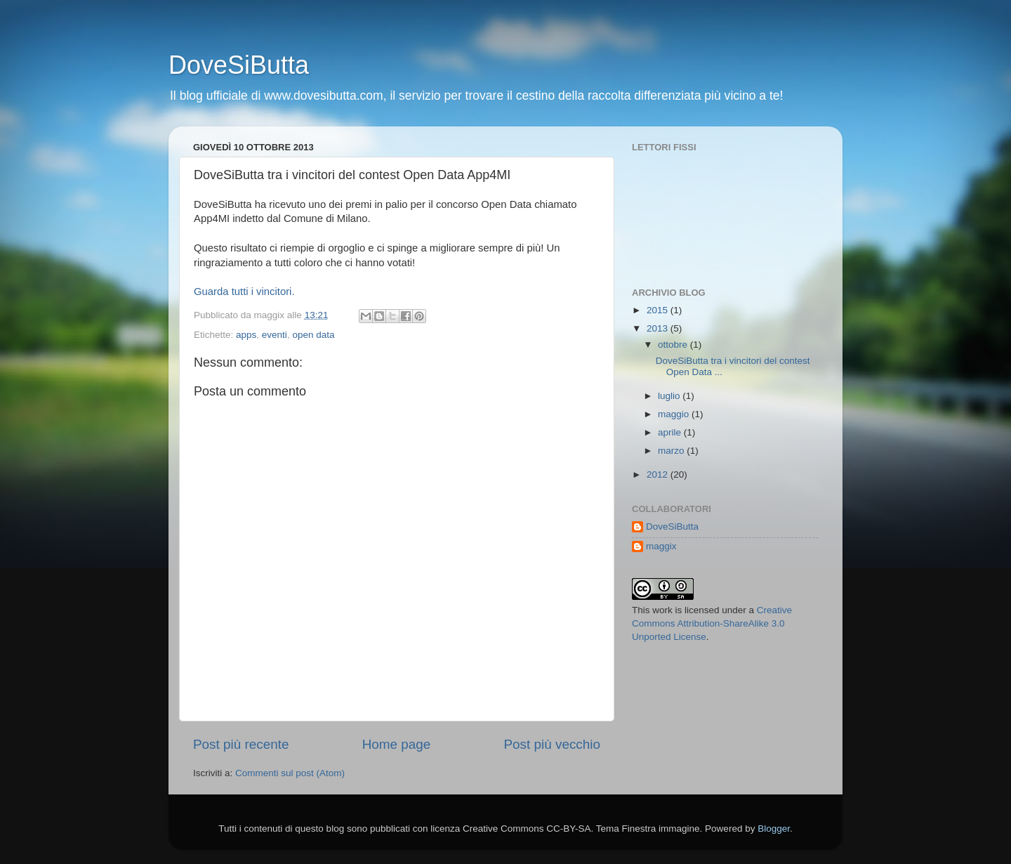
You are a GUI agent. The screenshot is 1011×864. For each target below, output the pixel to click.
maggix (661, 546)
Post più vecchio (551, 744)
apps (246, 334)
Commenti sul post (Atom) (290, 773)
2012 (658, 474)
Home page (396, 744)
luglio (670, 396)
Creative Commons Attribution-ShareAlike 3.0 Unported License (712, 623)
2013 (658, 328)
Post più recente (241, 744)
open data (313, 334)
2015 (658, 310)
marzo (672, 450)
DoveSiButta (238, 65)
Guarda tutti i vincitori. (244, 291)
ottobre (674, 344)
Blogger (774, 828)
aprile (671, 432)
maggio (675, 414)
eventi (274, 334)
